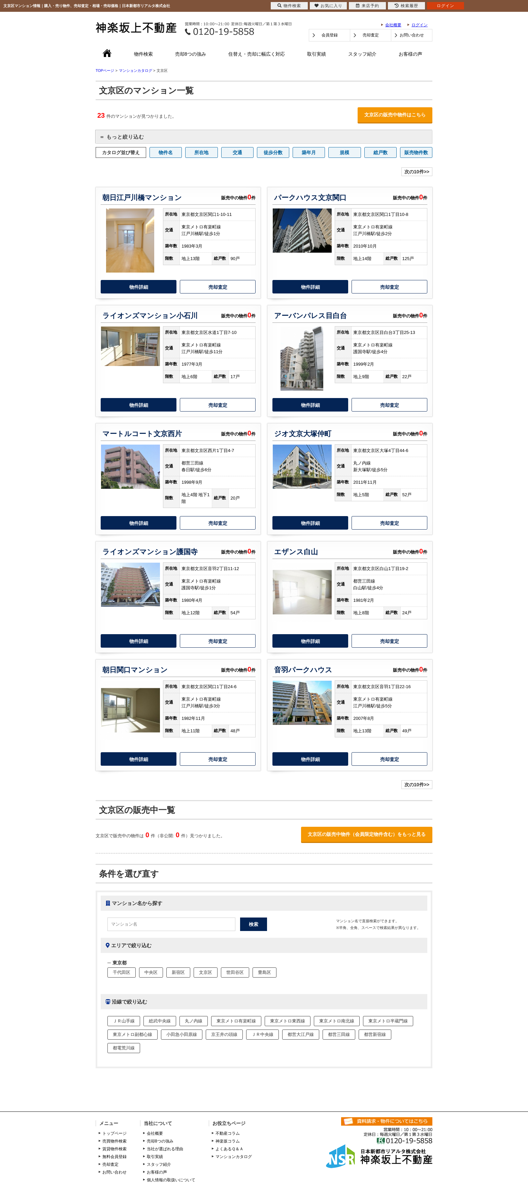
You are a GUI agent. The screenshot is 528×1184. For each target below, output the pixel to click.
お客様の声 (410, 54)
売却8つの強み (190, 54)
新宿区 (178, 972)
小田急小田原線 (181, 1034)
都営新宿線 (375, 1034)
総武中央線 (160, 1020)
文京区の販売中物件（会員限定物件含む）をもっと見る (367, 834)
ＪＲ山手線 (124, 1020)
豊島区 (264, 972)
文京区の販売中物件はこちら (395, 114)
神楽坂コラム (228, 1141)
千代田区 (121, 972)
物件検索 (143, 54)
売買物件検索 (114, 1141)
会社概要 (393, 25)
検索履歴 (406, 5)
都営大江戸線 (301, 1034)
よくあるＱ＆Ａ (229, 1149)
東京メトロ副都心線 (132, 1034)
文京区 (205, 972)
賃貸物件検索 (114, 1149)
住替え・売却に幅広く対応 (256, 54)
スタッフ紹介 (362, 54)
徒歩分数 (273, 152)
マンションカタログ (234, 1156)
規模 (344, 152)
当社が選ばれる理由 (165, 1149)
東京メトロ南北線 (336, 1020)
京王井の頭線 (224, 1034)
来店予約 (367, 5)
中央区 (151, 972)
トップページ (114, 1133)
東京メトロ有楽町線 (236, 1020)
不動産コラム (228, 1133)
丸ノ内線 (193, 1020)
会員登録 (330, 35)
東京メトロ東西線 (287, 1020)
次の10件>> (416, 171)
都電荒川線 (124, 1047)
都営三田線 (339, 1034)
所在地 (201, 152)
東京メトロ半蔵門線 (388, 1020)
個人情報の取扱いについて (171, 1180)
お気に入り (328, 5)
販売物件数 (416, 152)
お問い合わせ (412, 35)
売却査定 (371, 35)
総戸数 (380, 152)
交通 (237, 152)
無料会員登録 (114, 1156)
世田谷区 (235, 972)
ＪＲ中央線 (262, 1034)
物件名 (166, 152)
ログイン (419, 25)
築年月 (309, 152)
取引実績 (316, 54)
